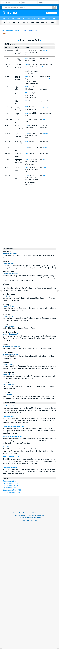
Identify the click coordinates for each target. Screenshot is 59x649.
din (44, 175)
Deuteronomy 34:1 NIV (11, 483)
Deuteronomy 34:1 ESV (11, 488)
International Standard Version (12, 436)
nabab (45, 93)
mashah (46, 50)
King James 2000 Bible (10, 467)
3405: (27, 125)
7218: (27, 101)
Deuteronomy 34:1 (10, 481)
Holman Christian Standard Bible (13, 426)
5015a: (27, 93)
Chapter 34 (16, 30)
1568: (27, 159)
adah (45, 167)
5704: (27, 167)
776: (26, 153)
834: (26, 113)
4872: (27, 50)
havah (45, 133)
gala (44, 159)
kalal (45, 147)
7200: (27, 141)
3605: (27, 147)
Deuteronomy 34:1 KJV (11, 492)
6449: (27, 107)
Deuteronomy (9, 30)
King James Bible (8, 416)
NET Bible (6, 446)
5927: (27, 58)
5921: (27, 119)
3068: (27, 133)
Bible (3, 30)
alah (44, 119)
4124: (27, 77)
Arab (41, 66)
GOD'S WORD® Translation (11, 457)
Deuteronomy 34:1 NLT (11, 485)
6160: (27, 64)
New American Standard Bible (12, 406)
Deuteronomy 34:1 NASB (12, 490)
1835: (27, 175)
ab (49, 79)
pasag (45, 107)
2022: (27, 87)
